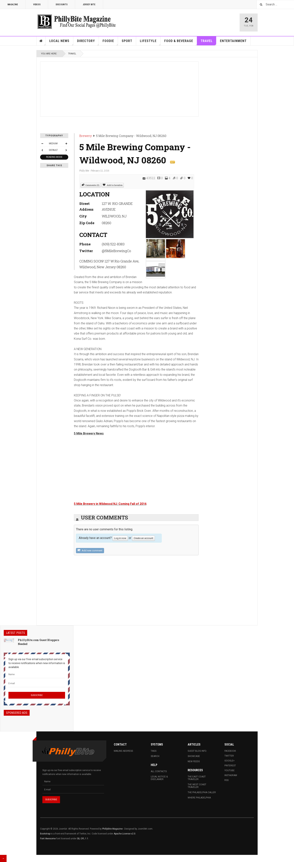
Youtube (229, 770)
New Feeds (194, 761)
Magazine (13, 4)
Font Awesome (48, 838)
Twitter (229, 756)
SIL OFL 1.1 (82, 838)
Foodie (110, 42)
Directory (88, 42)
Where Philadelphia (199, 797)
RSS (226, 780)
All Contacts (159, 771)
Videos (36, 4)
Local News (61, 42)
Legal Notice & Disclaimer (159, 778)
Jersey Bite (89, 4)
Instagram (230, 775)
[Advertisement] (119, 88)
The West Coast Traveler (197, 785)
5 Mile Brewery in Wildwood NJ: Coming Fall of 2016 (110, 504)
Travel (208, 42)
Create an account (143, 538)
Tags (153, 751)
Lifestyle (150, 42)
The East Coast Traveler (197, 778)
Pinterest (230, 765)
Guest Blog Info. (197, 751)
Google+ (229, 760)
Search (155, 756)
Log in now (120, 538)
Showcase (194, 756)
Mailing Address (123, 751)
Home (41, 40)
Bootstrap (45, 833)
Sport (127, 41)
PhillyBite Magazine (112, 828)
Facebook (230, 751)
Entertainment (233, 41)
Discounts (62, 4)
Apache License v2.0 (124, 833)
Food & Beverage (180, 42)
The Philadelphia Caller (202, 792)
